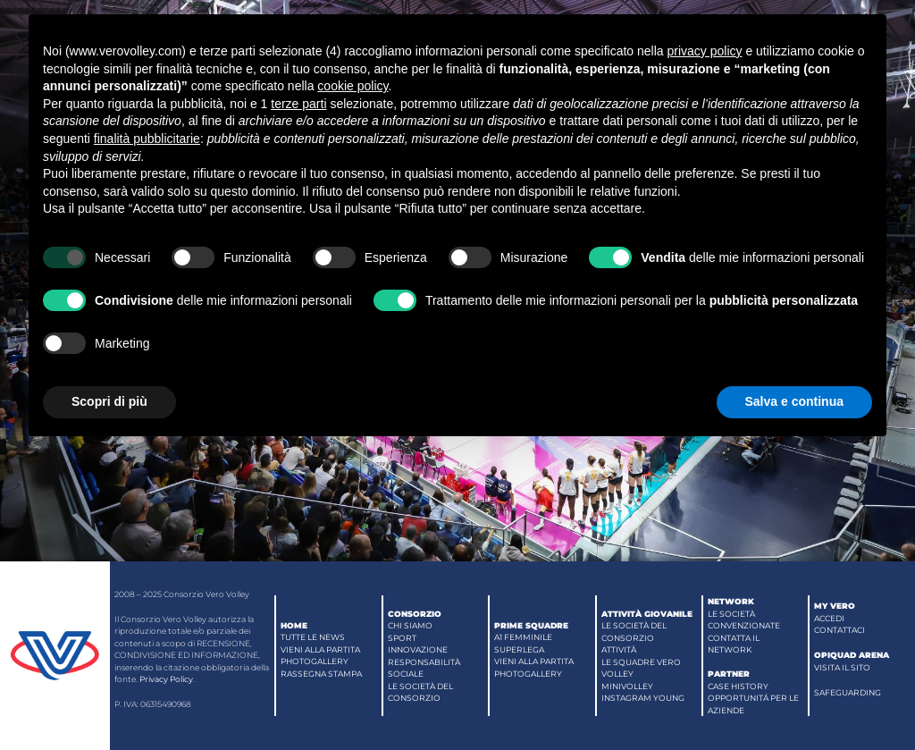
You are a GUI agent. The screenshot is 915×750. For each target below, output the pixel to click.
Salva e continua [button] (794, 401)
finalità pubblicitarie (147, 138)
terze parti (298, 104)
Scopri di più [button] (109, 401)
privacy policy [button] (704, 51)
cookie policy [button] (352, 86)
